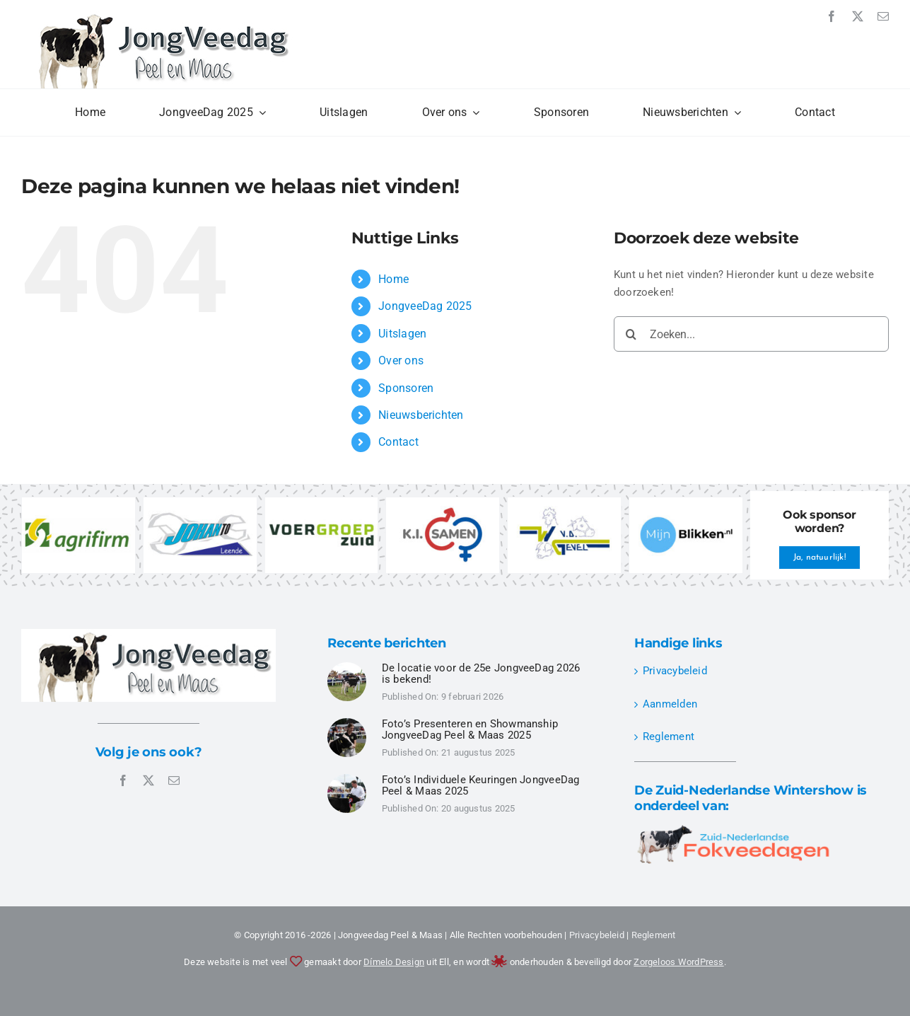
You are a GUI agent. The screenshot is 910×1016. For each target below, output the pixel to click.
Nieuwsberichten (420, 415)
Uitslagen (402, 333)
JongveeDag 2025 (425, 306)
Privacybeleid (675, 670)
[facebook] (831, 16)
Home (393, 279)
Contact (398, 442)
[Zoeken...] (751, 334)
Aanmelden (670, 704)
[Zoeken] (631, 334)
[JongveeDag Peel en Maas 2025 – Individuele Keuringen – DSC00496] (346, 779)
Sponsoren (405, 388)
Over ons (401, 360)
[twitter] (857, 16)
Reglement (668, 736)
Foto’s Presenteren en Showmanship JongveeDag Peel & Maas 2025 (470, 729)
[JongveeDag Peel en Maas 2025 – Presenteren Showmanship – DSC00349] (346, 723)
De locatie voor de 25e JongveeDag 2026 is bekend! (481, 674)
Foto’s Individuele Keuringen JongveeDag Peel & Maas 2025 (481, 785)
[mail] (883, 16)
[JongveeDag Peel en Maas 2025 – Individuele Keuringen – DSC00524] (346, 667)
